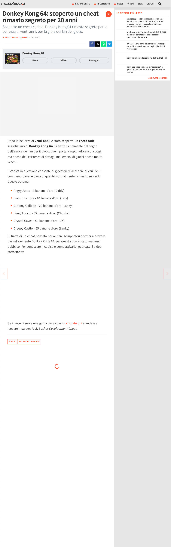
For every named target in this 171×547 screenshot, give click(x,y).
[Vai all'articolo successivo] (3, 273)
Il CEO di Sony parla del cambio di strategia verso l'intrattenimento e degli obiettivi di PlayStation (146, 46)
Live (140, 3)
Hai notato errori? (29, 341)
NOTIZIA (6, 37)
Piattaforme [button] (81, 3)
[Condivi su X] (97, 44)
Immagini (94, 60)
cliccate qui (74, 323)
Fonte (12, 341)
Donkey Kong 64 (33, 53)
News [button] (118, 3)
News (35, 60)
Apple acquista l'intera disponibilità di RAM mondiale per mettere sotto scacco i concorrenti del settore (146, 35)
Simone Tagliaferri (20, 37)
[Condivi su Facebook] (92, 44)
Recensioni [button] (102, 3)
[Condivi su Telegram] (109, 44)
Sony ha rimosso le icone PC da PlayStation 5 (147, 57)
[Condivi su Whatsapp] (103, 44)
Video (130, 3)
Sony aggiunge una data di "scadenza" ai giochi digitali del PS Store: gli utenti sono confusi (146, 69)
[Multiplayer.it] (13, 3)
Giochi (150, 3)
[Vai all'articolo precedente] (167, 273)
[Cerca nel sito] (160, 4)
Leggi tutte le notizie (157, 78)
